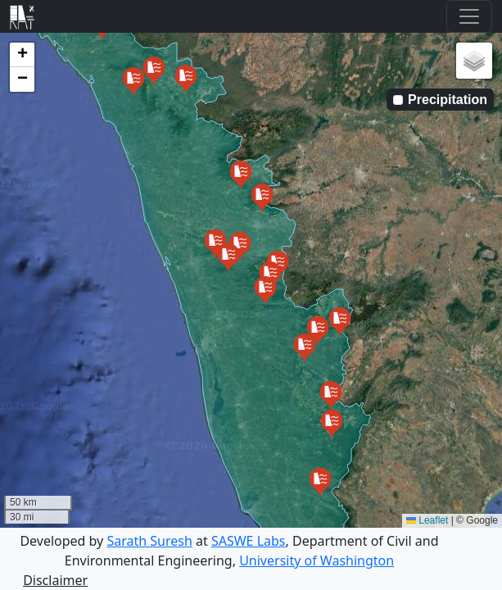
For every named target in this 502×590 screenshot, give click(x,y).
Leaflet (427, 520)
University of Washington (316, 560)
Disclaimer (55, 580)
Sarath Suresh (149, 541)
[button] (154, 73)
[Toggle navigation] (469, 16)
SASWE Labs (248, 541)
